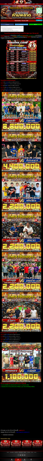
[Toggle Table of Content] (22, 27)
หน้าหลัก (6, 3)
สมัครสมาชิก (39, 20)
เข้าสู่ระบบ (39, 18)
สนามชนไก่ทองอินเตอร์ (5, 434)
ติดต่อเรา (34, 3)
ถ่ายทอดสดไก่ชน (10, 3)
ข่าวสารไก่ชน (29, 3)
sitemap (37, 3)
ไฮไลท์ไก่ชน (25, 3)
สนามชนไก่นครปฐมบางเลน (10, 434)
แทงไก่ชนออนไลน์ (20, 3)
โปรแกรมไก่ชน (15, 3)
